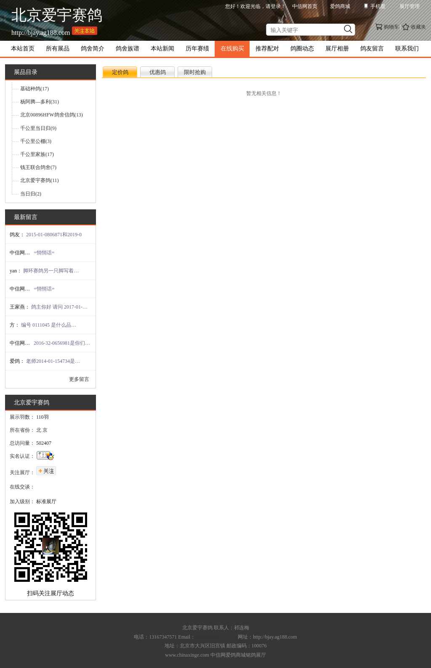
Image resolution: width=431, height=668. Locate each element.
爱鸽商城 (340, 6)
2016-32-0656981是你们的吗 (62, 343)
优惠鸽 (157, 72)
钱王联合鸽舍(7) (38, 167)
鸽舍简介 (92, 48)
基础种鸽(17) (34, 89)
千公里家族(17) (37, 154)
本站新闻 (162, 48)
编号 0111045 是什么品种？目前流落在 (50, 325)
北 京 (42, 430)
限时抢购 (195, 72)
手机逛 (378, 6)
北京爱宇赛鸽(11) (39, 180)
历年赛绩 (197, 48)
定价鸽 (120, 72)
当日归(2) (30, 194)
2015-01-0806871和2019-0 (54, 235)
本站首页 (23, 48)
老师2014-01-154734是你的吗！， (55, 361)
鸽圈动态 (302, 48)
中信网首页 (304, 6)
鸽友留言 (372, 48)
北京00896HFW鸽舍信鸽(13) (51, 115)
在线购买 (232, 48)
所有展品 (57, 48)
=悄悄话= (44, 253)
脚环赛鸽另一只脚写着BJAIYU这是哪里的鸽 (52, 271)
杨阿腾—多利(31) (39, 102)
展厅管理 (409, 6)
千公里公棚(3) (35, 141)
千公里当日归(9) (38, 128)
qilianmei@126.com (216, 637)
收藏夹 (418, 27)
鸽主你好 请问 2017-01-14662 (60, 307)
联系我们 (407, 48)
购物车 (391, 27)
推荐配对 (267, 48)
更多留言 (79, 379)
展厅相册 (337, 48)
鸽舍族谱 (127, 48)
